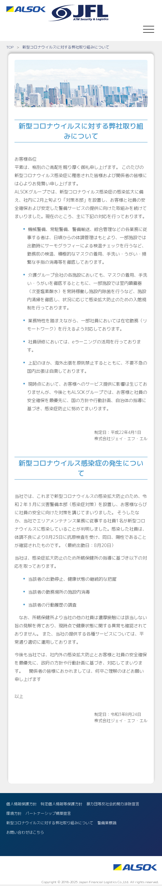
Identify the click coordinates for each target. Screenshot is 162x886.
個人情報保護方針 (21, 804)
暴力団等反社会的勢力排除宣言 (112, 804)
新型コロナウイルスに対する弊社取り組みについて (49, 823)
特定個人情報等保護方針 (61, 804)
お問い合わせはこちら (25, 832)
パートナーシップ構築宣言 (48, 813)
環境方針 (13, 813)
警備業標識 (106, 823)
